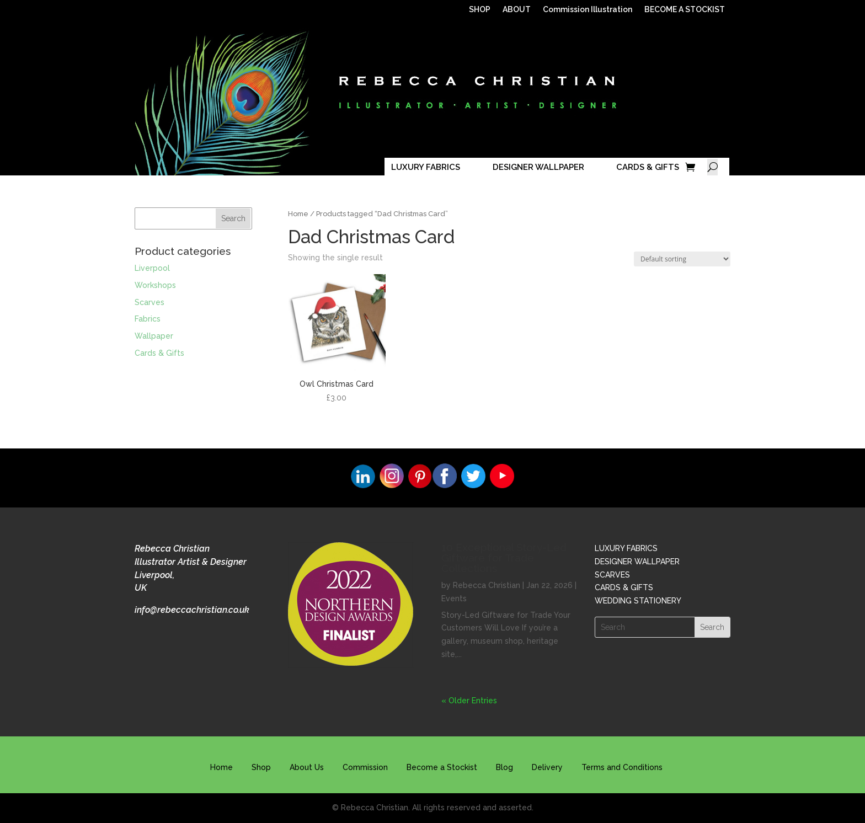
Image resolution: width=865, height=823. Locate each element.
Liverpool (152, 268)
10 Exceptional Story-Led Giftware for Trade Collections (504, 557)
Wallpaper (154, 336)
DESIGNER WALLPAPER (538, 167)
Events (454, 598)
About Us (307, 767)
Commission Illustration (587, 10)
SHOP (479, 10)
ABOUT (517, 10)
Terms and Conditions (622, 767)
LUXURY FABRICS (425, 167)
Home (298, 214)
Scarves (149, 302)
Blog (504, 767)
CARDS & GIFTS (647, 167)
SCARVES (612, 574)
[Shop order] (682, 259)
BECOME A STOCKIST (684, 10)
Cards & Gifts (159, 353)
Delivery (547, 767)
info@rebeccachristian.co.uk (192, 610)
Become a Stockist (442, 767)
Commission (365, 767)
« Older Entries (469, 700)
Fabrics (148, 318)
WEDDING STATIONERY (638, 600)
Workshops (155, 285)
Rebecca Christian (486, 585)
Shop (261, 767)
